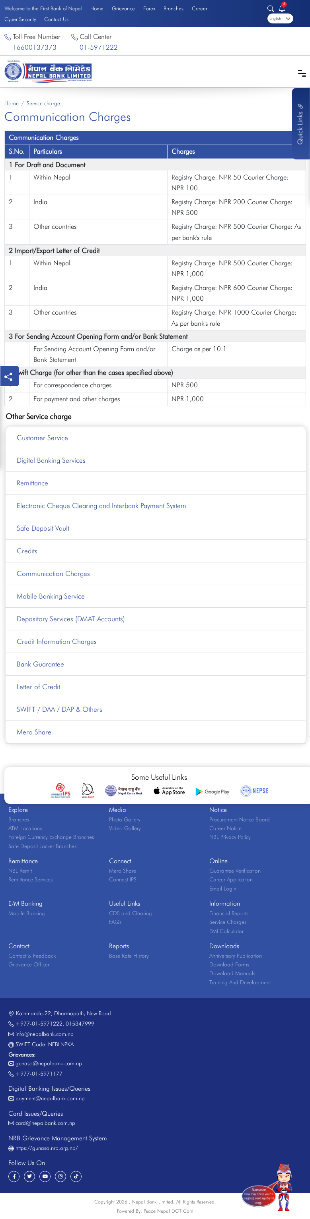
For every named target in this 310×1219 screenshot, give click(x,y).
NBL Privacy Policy (230, 837)
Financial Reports (228, 913)
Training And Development (240, 982)
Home (96, 8)
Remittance (32, 483)
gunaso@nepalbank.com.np (49, 1063)
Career (199, 8)
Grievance (123, 8)
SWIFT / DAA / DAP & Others (59, 709)
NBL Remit (20, 870)
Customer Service (42, 437)
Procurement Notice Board (239, 819)
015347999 (80, 1023)
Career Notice (225, 828)
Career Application (231, 879)
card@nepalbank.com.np (45, 1123)
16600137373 (35, 47)
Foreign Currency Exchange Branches (51, 837)
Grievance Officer (28, 964)
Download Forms (229, 964)
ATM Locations (25, 828)
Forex (149, 8)
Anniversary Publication (235, 955)
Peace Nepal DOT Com (168, 1211)
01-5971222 (99, 47)
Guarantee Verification (235, 870)
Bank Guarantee (40, 664)
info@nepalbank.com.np (45, 1034)
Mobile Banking (26, 913)
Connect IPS (122, 879)
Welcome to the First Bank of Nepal (43, 8)
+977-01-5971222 (39, 1023)
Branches (173, 8)
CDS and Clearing (130, 913)
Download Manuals (232, 973)
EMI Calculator (226, 931)
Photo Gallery (124, 819)
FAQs (115, 922)
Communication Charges (53, 573)
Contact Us (56, 19)
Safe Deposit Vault (43, 528)
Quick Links (300, 123)
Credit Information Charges (57, 641)
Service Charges (227, 922)
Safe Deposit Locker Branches (42, 846)
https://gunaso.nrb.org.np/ (47, 1148)
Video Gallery (125, 828)
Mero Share (34, 732)
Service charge (43, 103)
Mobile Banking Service (51, 596)
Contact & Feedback (32, 955)
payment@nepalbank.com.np (50, 1098)
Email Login (222, 888)
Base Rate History (129, 955)
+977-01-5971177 (39, 1073)
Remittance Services (30, 879)
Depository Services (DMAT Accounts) (71, 618)
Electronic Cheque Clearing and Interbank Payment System (101, 505)
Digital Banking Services (51, 460)
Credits (27, 551)
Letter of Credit (38, 686)
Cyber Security (20, 19)
